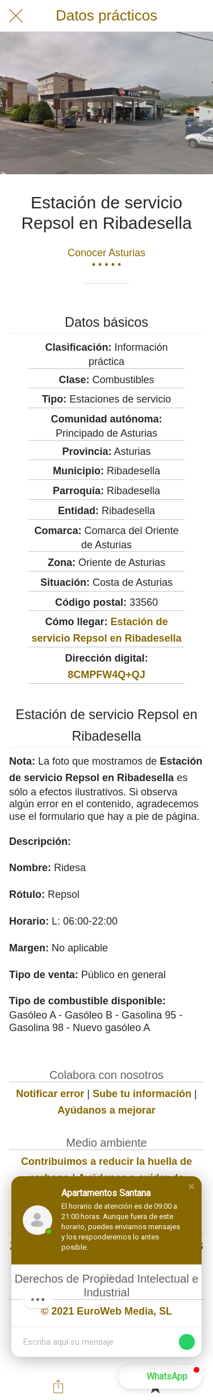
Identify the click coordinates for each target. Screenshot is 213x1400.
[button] (191, 1186)
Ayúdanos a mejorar (106, 1110)
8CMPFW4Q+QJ (106, 674)
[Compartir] (58, 1386)
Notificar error (50, 1093)
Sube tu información (142, 1093)
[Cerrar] (16, 16)
